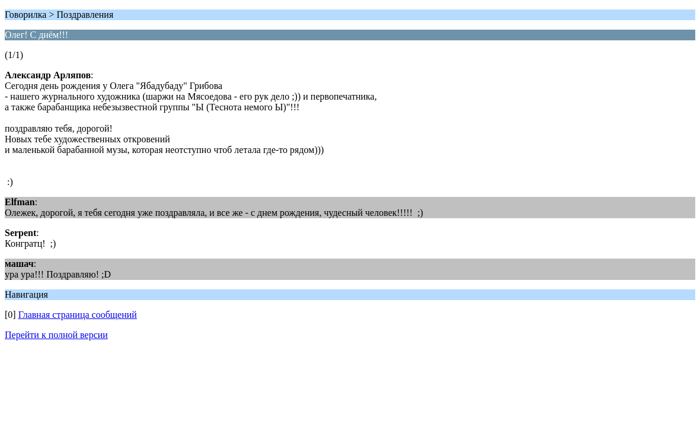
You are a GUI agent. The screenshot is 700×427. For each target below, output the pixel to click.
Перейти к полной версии (56, 335)
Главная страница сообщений (77, 315)
